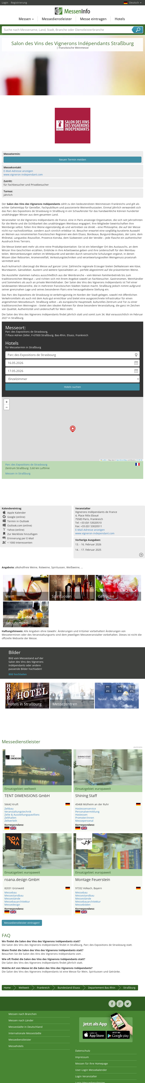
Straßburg (129, 987)
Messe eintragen (93, 19)
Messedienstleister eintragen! (22, 922)
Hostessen (81, 814)
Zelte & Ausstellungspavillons (21, 814)
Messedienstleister (57, 19)
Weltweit (24, 987)
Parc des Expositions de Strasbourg (26, 464)
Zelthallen (10, 817)
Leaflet (104, 460)
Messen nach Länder (21, 1020)
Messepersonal (84, 820)
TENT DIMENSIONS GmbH (27, 795)
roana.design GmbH (21, 879)
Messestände (12, 898)
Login (5, 2)
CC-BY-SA (139, 460)
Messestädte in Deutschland (26, 1026)
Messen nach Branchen (23, 1014)
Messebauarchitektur (17, 901)
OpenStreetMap (121, 460)
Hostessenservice (85, 808)
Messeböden (83, 904)
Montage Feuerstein (92, 879)
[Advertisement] (72, 81)
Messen (26, 19)
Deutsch (135, 2)
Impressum (82, 1057)
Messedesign (12, 904)
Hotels (120, 19)
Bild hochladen (18, 674)
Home (7, 987)
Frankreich (43, 987)
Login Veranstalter (86, 1076)
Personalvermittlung (87, 811)
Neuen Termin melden (72, 159)
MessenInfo (72, 11)
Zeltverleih (10, 820)
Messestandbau (13, 895)
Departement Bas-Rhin (101, 987)
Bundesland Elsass (69, 987)
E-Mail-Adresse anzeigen (18, 171)
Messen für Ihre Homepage (91, 1063)
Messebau (10, 892)
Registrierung (19, 2)
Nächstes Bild (69, 767)
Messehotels (16, 1046)
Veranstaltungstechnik (17, 811)
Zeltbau (9, 808)
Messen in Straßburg (17, 473)
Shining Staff (86, 795)
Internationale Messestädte (25, 1033)
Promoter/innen (84, 817)
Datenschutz (82, 1050)
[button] (73, 429)
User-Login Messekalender (91, 1070)
